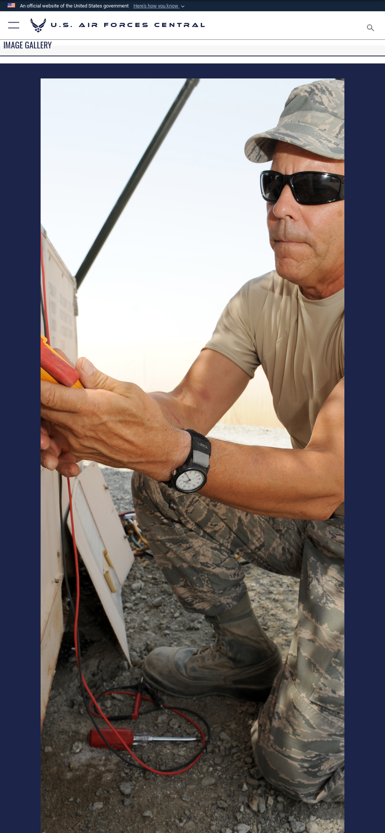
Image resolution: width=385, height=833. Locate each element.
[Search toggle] (372, 25)
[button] (159, 6)
